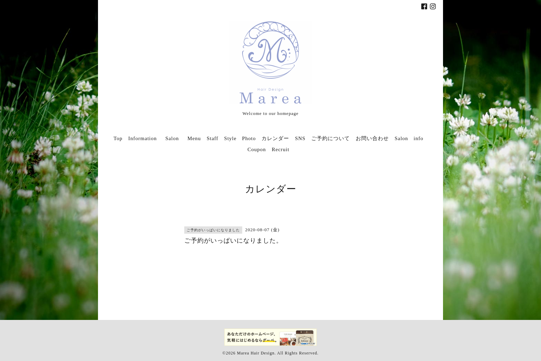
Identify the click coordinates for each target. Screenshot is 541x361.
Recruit (280, 149)
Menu (194, 138)
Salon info (409, 138)
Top (118, 138)
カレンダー (275, 138)
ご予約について (330, 138)
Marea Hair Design (256, 353)
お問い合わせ (372, 138)
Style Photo (240, 138)
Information (142, 138)
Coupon (256, 149)
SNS (300, 138)
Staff (212, 138)
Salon (174, 138)
